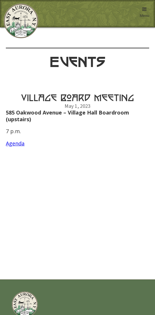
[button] (144, 14)
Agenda (15, 143)
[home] (20, 20)
